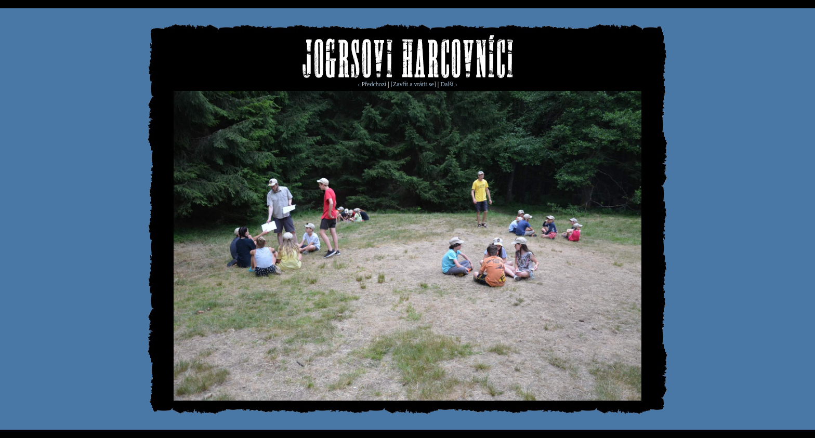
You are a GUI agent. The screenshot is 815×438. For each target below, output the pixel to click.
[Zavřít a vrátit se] (413, 84)
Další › (448, 84)
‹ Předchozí (372, 84)
